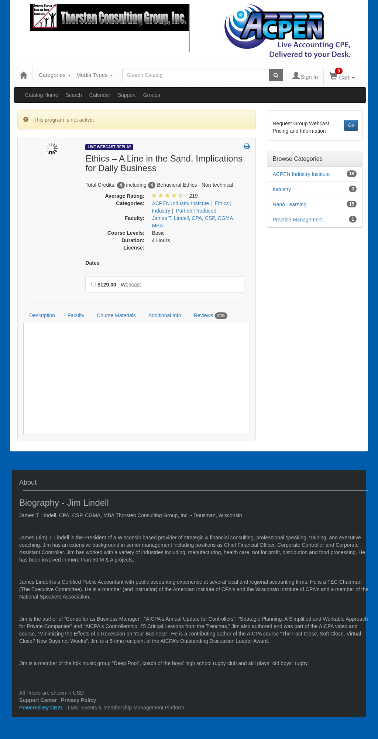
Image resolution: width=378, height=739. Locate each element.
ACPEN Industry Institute (301, 174)
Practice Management (298, 220)
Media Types (94, 75)
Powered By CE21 (42, 708)
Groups (151, 95)
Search (74, 95)
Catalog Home (41, 95)
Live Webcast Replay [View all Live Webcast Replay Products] (109, 147)
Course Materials (116, 315)
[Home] (23, 75)
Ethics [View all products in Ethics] (222, 203)
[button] (247, 146)
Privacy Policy (78, 700)
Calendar (99, 95)
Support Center (38, 700)
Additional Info (164, 315)
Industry (282, 189)
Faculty (76, 315)
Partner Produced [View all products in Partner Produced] (196, 211)
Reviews (210, 315)
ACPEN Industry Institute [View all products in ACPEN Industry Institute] (180, 203)
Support (127, 95)
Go (351, 125)
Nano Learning (290, 204)
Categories (55, 75)
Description (42, 315)
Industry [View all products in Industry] (161, 211)
